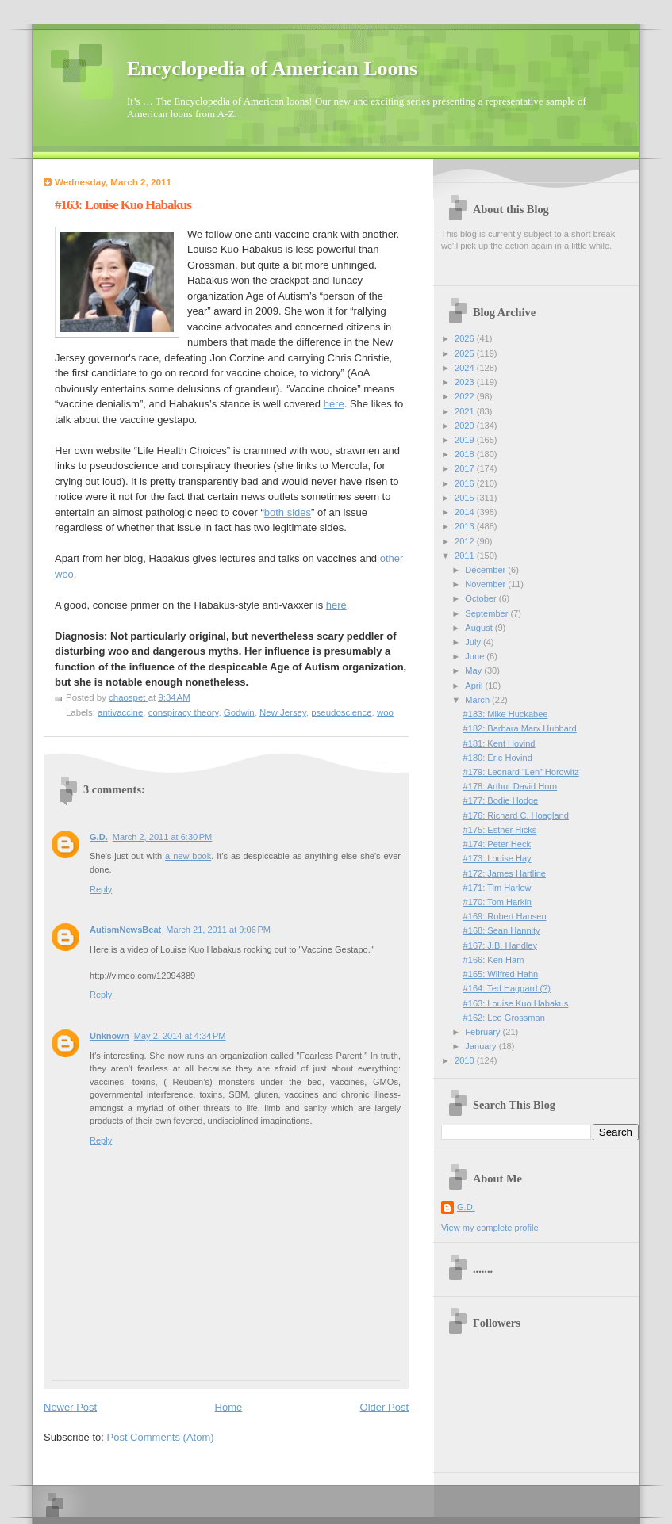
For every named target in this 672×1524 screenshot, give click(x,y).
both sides (287, 512)
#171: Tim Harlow (497, 887)
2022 (466, 396)
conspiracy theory (183, 712)
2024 (466, 367)
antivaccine (120, 712)
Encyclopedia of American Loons (272, 68)
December (486, 570)
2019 (466, 440)
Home (229, 1407)
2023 (466, 382)
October (481, 598)
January (481, 1046)
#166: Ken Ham (493, 959)
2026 (466, 338)
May (474, 670)
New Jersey (282, 712)
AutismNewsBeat (125, 929)
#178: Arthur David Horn (510, 786)
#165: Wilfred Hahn (501, 974)
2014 (466, 512)
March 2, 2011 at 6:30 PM (163, 837)
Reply (101, 889)
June (475, 656)
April (475, 685)
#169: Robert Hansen (505, 916)
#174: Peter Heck (497, 844)
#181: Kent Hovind (499, 743)
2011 (466, 555)
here (334, 404)
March (478, 700)
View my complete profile (490, 1227)
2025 (466, 353)
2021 (466, 411)
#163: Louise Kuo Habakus (516, 1003)
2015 (466, 497)
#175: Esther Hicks (500, 830)
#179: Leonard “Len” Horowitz (521, 772)
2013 (466, 526)
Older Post (384, 1407)
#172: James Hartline (504, 873)
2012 (466, 541)
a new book (188, 856)
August (479, 627)
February (483, 1032)
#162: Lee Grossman (504, 1017)
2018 (466, 454)
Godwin (239, 712)
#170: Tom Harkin (497, 902)
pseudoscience (341, 712)
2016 (466, 483)
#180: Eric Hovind (497, 757)
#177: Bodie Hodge (501, 800)
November (486, 584)
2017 (466, 468)
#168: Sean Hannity (501, 930)
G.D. (99, 837)
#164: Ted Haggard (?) (507, 988)
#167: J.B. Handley (500, 945)
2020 (466, 425)
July (474, 642)
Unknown (109, 1036)
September (487, 613)
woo (385, 712)
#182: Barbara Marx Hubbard (520, 728)
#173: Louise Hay (497, 858)
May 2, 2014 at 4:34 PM (180, 1036)
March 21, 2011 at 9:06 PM (218, 929)
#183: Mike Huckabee (505, 714)
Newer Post (70, 1407)
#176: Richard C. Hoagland (516, 815)
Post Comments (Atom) (160, 1437)
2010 (466, 1060)
